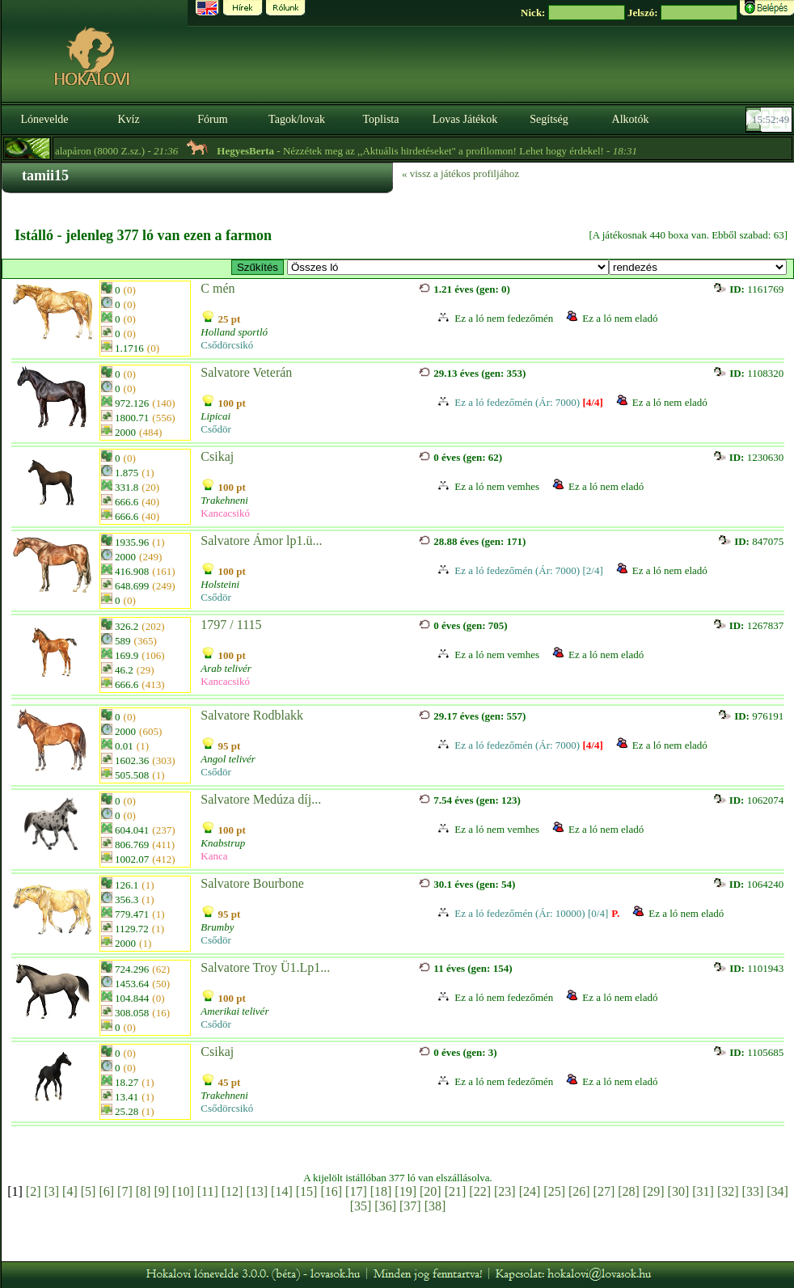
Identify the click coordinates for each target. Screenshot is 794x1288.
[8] (143, 1191)
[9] (161, 1191)
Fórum (212, 119)
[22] (480, 1191)
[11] (207, 1191)
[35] (361, 1206)
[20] (430, 1191)
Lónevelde (44, 119)
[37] (410, 1206)
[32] (728, 1191)
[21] (456, 1191)
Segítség (549, 119)
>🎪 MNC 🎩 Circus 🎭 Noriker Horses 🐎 (448, 267)
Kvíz (128, 119)
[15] (307, 1191)
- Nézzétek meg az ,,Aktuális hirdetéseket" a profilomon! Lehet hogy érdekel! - (448, 151)
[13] (257, 1191)
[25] (554, 1191)
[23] (505, 1191)
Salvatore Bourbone (252, 883)
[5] (88, 1191)
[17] (356, 1191)
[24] (530, 1191)
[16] (331, 1191)
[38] (435, 1206)
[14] (282, 1191)
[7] (125, 1191)
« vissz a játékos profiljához (460, 173)
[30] (679, 1191)
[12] (232, 1191)
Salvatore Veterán (246, 372)
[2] (33, 1191)
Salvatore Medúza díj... (261, 799)
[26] (579, 1191)
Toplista (381, 119)
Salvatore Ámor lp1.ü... (261, 540)
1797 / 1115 (231, 624)
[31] (703, 1191)
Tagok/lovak (296, 119)
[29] (654, 1191)
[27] (604, 1191)
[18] (381, 1191)
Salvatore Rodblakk (252, 715)
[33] (753, 1191)
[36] (385, 1206)
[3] (51, 1191)
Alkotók (630, 119)
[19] (405, 1191)
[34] (777, 1191)
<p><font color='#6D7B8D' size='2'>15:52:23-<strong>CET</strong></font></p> (770, 120)
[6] (106, 1191)
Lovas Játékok (465, 119)
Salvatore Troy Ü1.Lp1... (265, 967)
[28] (629, 1191)
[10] (183, 1191)
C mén (217, 288)
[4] (70, 1191)
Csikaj (217, 456)
